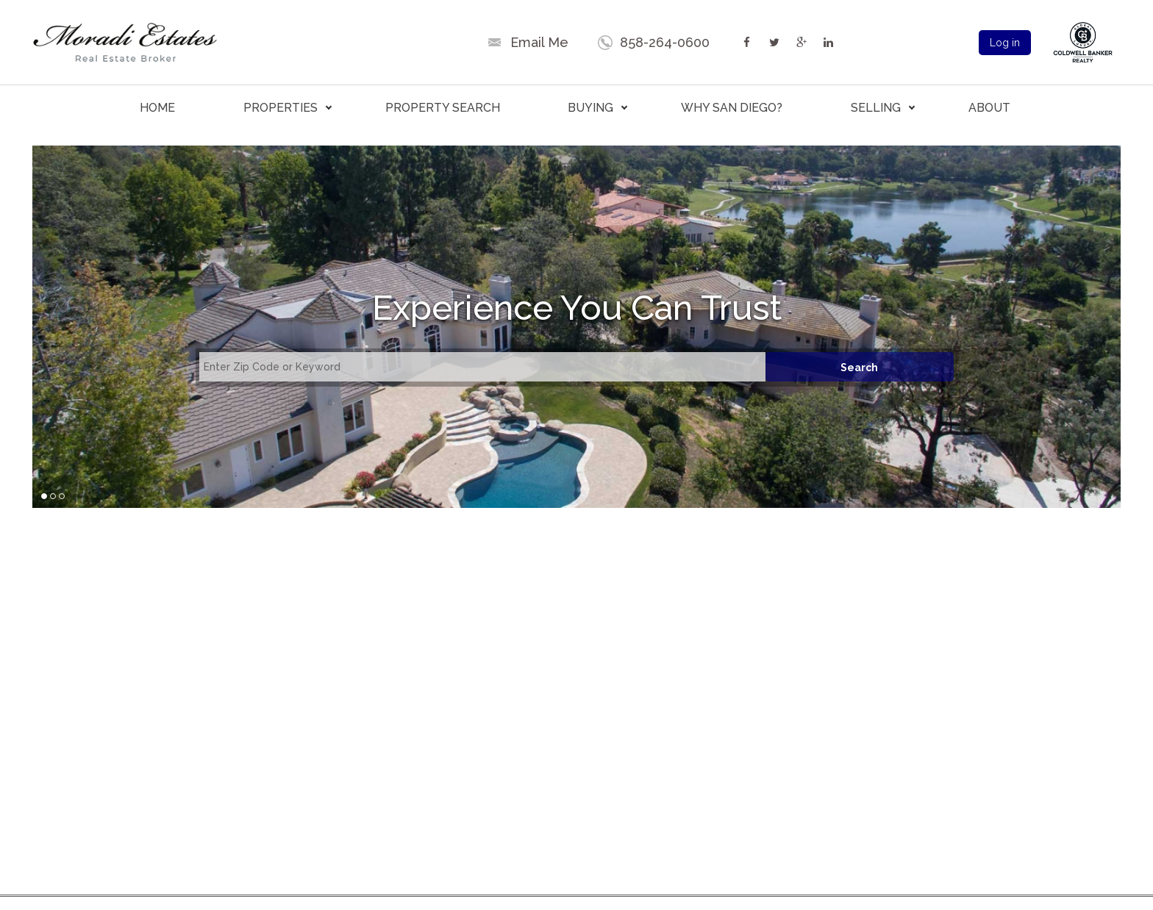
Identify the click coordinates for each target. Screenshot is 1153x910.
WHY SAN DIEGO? (731, 108)
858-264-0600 (665, 42)
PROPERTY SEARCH (442, 108)
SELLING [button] (876, 108)
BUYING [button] (590, 108)
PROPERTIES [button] (280, 108)
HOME (157, 108)
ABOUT (989, 108)
